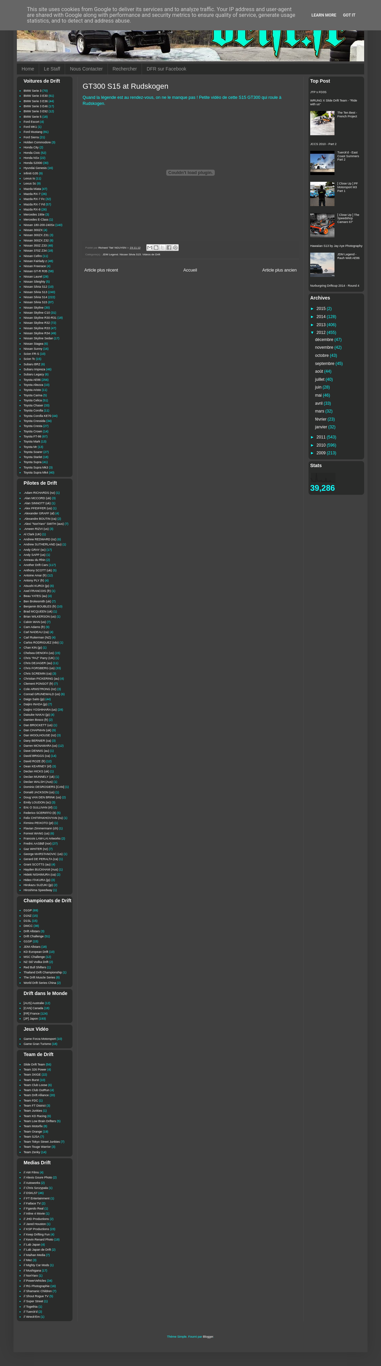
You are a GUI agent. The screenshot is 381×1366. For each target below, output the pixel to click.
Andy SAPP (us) (35, 555)
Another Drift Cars (36, 565)
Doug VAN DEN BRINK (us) (42, 797)
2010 (322, 445)
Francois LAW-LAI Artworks (42, 838)
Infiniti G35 (31, 173)
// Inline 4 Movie (34, 1213)
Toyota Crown (33, 431)
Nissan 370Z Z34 (35, 250)
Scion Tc (29, 359)
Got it (349, 15)
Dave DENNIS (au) (36, 750)
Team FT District (35, 1105)
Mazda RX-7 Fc (34, 199)
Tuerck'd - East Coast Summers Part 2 (348, 156)
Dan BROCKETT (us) (38, 725)
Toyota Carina (33, 395)
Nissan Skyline (33, 307)
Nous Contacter (86, 69)
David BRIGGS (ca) (37, 756)
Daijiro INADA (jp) (36, 704)
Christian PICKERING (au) (41, 678)
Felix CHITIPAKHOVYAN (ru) (43, 818)
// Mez (28, 1260)
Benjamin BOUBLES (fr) (40, 606)
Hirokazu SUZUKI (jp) (38, 885)
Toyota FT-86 (32, 436)
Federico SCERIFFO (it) (40, 813)
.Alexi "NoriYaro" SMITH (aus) (44, 523)
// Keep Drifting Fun (37, 1234)
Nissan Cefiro (33, 256)
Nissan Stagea (33, 343)
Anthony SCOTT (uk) (38, 570)
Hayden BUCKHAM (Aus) (41, 869)
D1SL (27, 920)
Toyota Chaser (33, 405)
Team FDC (31, 1100)
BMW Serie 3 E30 (36, 95)
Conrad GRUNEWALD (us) (42, 694)
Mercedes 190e (34, 214)
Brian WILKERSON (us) (40, 616)
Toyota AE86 (32, 379)
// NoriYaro (31, 1275)
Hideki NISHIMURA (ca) (40, 874)
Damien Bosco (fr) (36, 719)
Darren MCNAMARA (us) (40, 745)
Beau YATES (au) (35, 596)
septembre (325, 363)
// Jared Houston (35, 1224)
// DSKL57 (30, 1193)
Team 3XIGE (32, 1074)
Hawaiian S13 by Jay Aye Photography (336, 246)
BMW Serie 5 (32, 116)
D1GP (28, 910)
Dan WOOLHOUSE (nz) (40, 735)
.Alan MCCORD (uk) (37, 498)
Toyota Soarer (33, 452)
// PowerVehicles (35, 1280)
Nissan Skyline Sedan (38, 338)
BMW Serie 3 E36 (36, 101)
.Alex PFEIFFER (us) (38, 508)
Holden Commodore (37, 142)
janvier (321, 427)
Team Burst (31, 1080)
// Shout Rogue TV (36, 1296)
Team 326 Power (35, 1069)
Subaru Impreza (34, 369)
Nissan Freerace (35, 266)
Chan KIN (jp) (33, 647)
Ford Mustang (33, 132)
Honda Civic (32, 152)
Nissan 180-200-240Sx (39, 225)
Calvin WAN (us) (35, 622)
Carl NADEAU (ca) (36, 632)
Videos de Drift (151, 254)
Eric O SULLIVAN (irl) (38, 807)
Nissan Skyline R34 (37, 333)
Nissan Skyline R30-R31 (40, 317)
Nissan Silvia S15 (130, 254)
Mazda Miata (32, 189)
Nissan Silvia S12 (35, 286)
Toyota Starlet (33, 457)
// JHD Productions (36, 1219)
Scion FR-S (31, 353)
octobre (322, 355)
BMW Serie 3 (32, 90)
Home (28, 69)
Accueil (190, 270)
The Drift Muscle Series (39, 977)
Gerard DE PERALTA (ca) (41, 859)
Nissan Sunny (33, 348)
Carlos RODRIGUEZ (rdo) (41, 642)
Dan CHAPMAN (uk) (37, 730)
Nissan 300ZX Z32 (36, 240)
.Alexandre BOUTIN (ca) (40, 518)
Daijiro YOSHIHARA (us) (40, 709)
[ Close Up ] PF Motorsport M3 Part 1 (348, 187)
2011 (322, 437)
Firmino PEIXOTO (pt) (38, 823)
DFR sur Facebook (166, 69)
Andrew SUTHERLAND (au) (43, 544)
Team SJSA (31, 1136)
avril (319, 403)
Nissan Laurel (33, 276)
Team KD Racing (35, 1116)
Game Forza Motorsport (40, 1039)
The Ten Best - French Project (347, 114)
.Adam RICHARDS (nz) (39, 492)
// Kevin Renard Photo (38, 1239)
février (321, 419)
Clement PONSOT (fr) (38, 683)
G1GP (28, 941)
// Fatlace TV (32, 1203)
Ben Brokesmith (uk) (37, 601)
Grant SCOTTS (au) (37, 864)
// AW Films (31, 1172)
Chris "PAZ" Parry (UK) (39, 658)
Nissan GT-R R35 (36, 271)
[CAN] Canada (33, 1008)
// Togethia (30, 1306)
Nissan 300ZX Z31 (36, 235)
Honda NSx (31, 158)
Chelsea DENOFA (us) (39, 653)
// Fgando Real (33, 1208)
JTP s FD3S (318, 92)
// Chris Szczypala (36, 1188)
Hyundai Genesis (35, 168)
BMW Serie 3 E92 (36, 111)
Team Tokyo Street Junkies (42, 1141)
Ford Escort (31, 121)
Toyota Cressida (35, 421)
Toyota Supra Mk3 (36, 467)
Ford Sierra (31, 137)
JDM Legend (110, 254)
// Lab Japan (32, 1244)
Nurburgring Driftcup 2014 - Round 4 (334, 285)
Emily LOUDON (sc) (37, 802)
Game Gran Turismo (37, 1044)
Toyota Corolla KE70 (37, 416)
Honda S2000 (33, 163)
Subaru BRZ (32, 364)
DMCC (28, 926)
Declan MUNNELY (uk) (39, 776)
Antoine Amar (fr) (35, 575)
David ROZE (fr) (35, 761)
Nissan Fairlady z (35, 261)
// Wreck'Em (32, 1316)
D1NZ (28, 915)
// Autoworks (32, 1183)
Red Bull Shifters (35, 967)
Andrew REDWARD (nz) (40, 539)
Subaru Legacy (34, 374)
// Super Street (33, 1301)
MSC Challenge (34, 957)
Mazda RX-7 (32, 194)
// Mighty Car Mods (36, 1265)
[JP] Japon (31, 1018)
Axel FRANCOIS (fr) (37, 591)
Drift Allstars (32, 931)
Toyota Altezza (33, 385)
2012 (322, 332)
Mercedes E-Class (36, 219)
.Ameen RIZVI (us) (36, 529)
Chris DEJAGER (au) (38, 663)
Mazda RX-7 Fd (34, 204)
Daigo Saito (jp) (34, 699)
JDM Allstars (32, 946)
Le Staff (52, 69)
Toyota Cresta (33, 426)
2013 (322, 324)
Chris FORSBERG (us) (39, 668)
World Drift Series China (40, 983)
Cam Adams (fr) (34, 627)
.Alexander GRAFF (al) (39, 513)
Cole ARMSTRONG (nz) (40, 689)
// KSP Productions (36, 1229)
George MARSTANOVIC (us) (43, 854)
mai (319, 395)
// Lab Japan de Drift (37, 1249)
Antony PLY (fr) (34, 580)
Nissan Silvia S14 (35, 297)
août (319, 371)
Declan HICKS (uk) (36, 771)
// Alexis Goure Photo (38, 1177)
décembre (324, 339)
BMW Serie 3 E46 (36, 106)
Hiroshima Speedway (38, 890)
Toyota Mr (30, 447)
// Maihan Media (34, 1255)
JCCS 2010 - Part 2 (323, 144)
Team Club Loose (35, 1085)
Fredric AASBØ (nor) (38, 843)
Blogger (208, 1336)
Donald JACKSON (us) (39, 792)
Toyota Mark (32, 441)
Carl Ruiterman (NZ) (37, 637)
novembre (324, 347)
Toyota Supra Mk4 (36, 472)
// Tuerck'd (30, 1311)
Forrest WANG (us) (37, 833)
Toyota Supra (32, 462)
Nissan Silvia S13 (35, 292)
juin (319, 387)
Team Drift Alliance (36, 1095)
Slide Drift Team (34, 1064)
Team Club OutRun (37, 1090)
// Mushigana (32, 1270)
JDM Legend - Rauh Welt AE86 (349, 256)
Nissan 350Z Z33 (35, 245)
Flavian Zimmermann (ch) (41, 828)
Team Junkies (33, 1110)
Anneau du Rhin (35, 560)
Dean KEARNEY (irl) (37, 766)
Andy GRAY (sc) (35, 549)
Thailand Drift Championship (43, 972)
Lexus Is (29, 178)
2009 (322, 453)
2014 (322, 316)
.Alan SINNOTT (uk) (37, 503)
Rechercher (125, 69)
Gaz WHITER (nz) (36, 849)
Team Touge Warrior (37, 1146)
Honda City (31, 147)
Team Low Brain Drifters (40, 1121)
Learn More (324, 15)
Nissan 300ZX (33, 230)
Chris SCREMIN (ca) (38, 673)
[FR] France (32, 1013)
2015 (322, 308)
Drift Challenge (34, 936)
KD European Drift (36, 952)
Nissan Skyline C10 (37, 312)
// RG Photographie (37, 1286)
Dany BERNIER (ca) (37, 740)
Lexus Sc (30, 183)
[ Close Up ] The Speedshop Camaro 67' (348, 218)
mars (320, 411)
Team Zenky (32, 1152)
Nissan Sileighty (34, 281)
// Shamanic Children (38, 1291)
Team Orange (33, 1131)
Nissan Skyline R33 (37, 328)
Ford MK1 (30, 127)
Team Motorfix (33, 1126)
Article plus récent (101, 270)
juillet (320, 379)
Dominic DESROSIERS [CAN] (44, 787)
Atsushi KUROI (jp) (36, 586)
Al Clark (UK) (32, 534)
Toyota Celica (33, 400)
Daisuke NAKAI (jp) (37, 714)
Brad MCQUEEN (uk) (38, 611)
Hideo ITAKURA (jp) (37, 880)
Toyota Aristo (32, 390)
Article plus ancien (279, 270)
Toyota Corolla (33, 410)
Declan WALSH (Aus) (38, 782)
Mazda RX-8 (32, 209)
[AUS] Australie (34, 1003)
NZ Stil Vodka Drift (36, 962)
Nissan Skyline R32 (37, 322)
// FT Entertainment (37, 1198)
